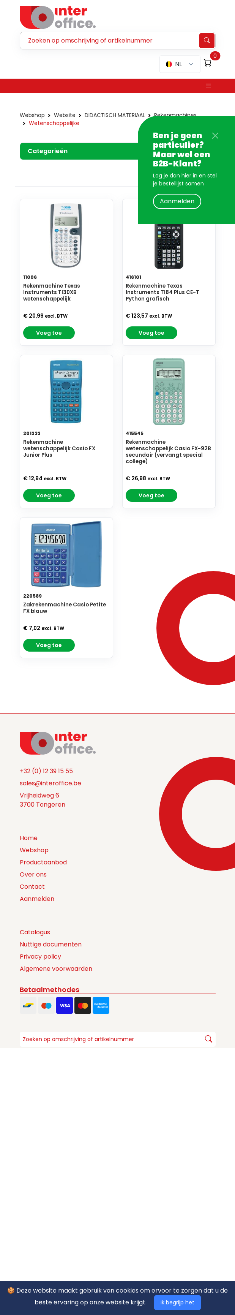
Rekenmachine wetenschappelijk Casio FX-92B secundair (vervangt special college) (168, 451)
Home (29, 838)
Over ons (33, 874)
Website (65, 115)
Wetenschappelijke (54, 123)
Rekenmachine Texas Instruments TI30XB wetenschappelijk (51, 292)
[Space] (58, 742)
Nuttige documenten (51, 944)
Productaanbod (43, 862)
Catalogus (35, 932)
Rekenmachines (175, 115)
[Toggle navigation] (208, 86)
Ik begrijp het (177, 1302)
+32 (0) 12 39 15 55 (46, 771)
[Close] (215, 135)
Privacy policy (40, 956)
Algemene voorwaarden (56, 968)
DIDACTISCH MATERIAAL (115, 115)
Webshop (32, 115)
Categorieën (48, 151)
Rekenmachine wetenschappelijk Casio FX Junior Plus (59, 448)
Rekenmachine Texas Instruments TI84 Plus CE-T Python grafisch (162, 292)
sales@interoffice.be (50, 783)
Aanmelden (177, 201)
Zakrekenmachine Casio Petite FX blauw (64, 608)
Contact (32, 886)
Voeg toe (49, 333)
